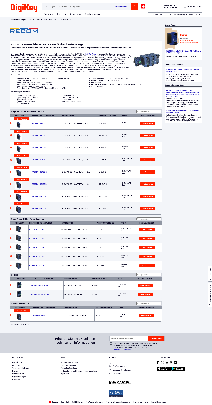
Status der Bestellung (68, 365)
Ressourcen (75, 14)
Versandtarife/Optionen (69, 368)
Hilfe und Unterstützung (69, 362)
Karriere (15, 371)
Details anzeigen (148, 123)
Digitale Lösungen (19, 377)
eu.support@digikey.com (120, 370)
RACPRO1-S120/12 (39, 123)
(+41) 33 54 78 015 (118, 366)
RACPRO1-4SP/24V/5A (39, 285)
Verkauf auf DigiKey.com (21, 368)
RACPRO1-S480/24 (39, 196)
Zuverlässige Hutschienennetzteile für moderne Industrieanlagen (183, 111)
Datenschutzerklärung (122, 349)
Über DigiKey (17, 362)
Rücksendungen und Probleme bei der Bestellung (79, 371)
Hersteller (60, 14)
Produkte (47, 14)
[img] (24, 8)
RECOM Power (90, 54)
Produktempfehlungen (18, 20)
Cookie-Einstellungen (158, 402)
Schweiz (53, 402)
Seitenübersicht (18, 374)
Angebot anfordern (93, 14)
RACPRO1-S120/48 (39, 148)
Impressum (65, 374)
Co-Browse (115, 374)
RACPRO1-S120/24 (39, 136)
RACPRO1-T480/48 (36, 248)
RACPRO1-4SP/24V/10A (40, 294)
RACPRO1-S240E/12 (39, 172)
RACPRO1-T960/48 (36, 257)
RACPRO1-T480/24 (36, 238)
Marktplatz (16, 365)
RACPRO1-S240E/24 (39, 184)
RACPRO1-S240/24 (39, 160)
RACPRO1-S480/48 (39, 208)
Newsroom (16, 380)
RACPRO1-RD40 (39, 315)
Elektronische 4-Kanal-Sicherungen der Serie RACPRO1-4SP (182, 71)
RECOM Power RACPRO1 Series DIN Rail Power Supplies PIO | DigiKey (183, 52)
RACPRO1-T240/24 (36, 229)
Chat (113, 362)
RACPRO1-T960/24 (36, 266)
